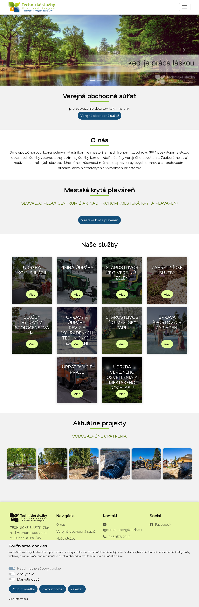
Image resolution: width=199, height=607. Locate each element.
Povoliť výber (53, 589)
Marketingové (28, 579)
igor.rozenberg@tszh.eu (122, 529)
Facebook (163, 524)
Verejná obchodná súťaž (99, 115)
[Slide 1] (92, 80)
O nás (60, 524)
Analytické (25, 574)
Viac (32, 294)
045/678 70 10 (119, 536)
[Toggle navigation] (184, 7)
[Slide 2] (99, 80)
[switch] (12, 574)
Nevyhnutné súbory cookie (39, 568)
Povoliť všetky (23, 589)
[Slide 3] (106, 80)
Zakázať (77, 589)
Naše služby (65, 538)
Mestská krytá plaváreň (99, 220)
